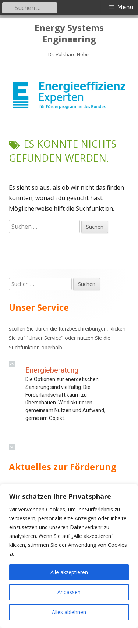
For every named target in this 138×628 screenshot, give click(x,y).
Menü (125, 7)
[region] (69, 95)
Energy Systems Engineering (69, 33)
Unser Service (45, 337)
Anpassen (69, 592)
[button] (12, 364)
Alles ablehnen (69, 611)
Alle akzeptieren (69, 572)
